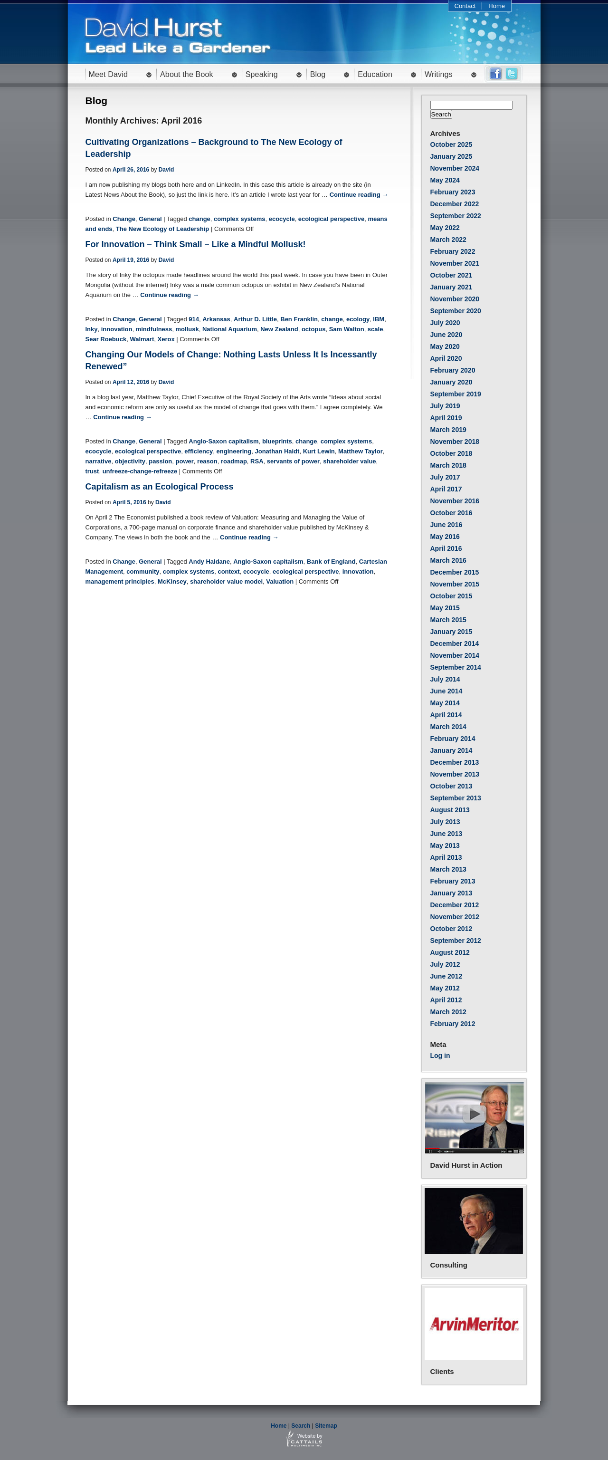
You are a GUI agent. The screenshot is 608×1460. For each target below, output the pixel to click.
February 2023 (452, 192)
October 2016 (451, 513)
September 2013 (455, 798)
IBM (378, 319)
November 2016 (455, 501)
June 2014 (446, 691)
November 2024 (455, 168)
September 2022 (455, 216)
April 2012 (446, 1000)
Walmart (142, 339)
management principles (120, 581)
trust (92, 471)
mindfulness (154, 329)
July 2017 (445, 477)
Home (496, 6)
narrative (99, 461)
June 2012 (446, 976)
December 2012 (454, 905)
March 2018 (448, 465)
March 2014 (448, 726)
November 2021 (455, 263)
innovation (117, 329)
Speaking (262, 74)
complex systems (239, 218)
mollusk (187, 329)
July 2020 (445, 323)
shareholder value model (226, 581)
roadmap (234, 461)
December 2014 (454, 643)
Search (300, 1425)
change (199, 218)
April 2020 (446, 358)
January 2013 (451, 893)
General (150, 218)
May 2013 (445, 845)
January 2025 (451, 156)
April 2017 (446, 489)
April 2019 (446, 418)
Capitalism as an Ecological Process (160, 486)
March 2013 (448, 869)
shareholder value (349, 461)
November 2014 (455, 655)
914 (194, 319)
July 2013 (445, 822)
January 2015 (451, 631)
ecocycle (282, 218)
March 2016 (448, 560)
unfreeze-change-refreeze (140, 471)
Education (375, 74)
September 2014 (455, 667)
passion (160, 461)
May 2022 (445, 227)
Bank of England (331, 561)
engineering (234, 451)
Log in (440, 1055)
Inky (92, 329)
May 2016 (445, 536)
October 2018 (451, 453)
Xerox (165, 339)
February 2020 (452, 370)
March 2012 (448, 1012)
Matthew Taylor (360, 451)
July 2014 (445, 679)
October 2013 (451, 786)
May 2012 (445, 988)
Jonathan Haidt (277, 451)
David (166, 169)
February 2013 (452, 881)
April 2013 (446, 857)
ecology (358, 319)
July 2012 (445, 964)
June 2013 (446, 833)
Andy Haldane (209, 561)
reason (207, 461)
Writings (439, 74)
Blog (318, 74)
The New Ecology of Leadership (162, 228)
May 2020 (445, 346)
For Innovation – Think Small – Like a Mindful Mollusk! (196, 244)
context (228, 571)
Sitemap (326, 1425)
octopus (314, 329)
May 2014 (445, 703)
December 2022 (454, 204)
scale (375, 329)
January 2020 (451, 382)
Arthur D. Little (255, 319)
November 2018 (455, 441)
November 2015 (455, 584)
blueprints (277, 441)
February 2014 (452, 738)
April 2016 (446, 548)
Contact (465, 6)
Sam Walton (346, 329)
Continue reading (359, 194)
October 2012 (451, 928)
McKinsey (172, 581)
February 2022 (452, 251)
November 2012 (455, 917)
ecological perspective (331, 218)
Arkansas (216, 319)
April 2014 (446, 715)
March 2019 (448, 429)
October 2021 (451, 275)
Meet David (108, 74)
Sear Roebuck (106, 339)
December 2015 (454, 572)
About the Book (186, 74)
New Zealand (279, 329)
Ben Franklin (299, 319)
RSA (256, 461)
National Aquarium (229, 329)
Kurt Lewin (319, 451)
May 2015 (445, 608)
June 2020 (446, 334)
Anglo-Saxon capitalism (223, 441)
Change (124, 218)
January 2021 (451, 287)
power (185, 461)
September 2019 (455, 394)
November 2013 (455, 774)
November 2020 (455, 299)
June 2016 (446, 524)
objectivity (130, 461)
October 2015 (451, 596)
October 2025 (451, 144)
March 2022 (448, 239)
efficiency (198, 451)
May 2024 (445, 180)
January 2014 (451, 750)
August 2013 (450, 810)
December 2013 (454, 762)
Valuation (280, 581)
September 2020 (455, 311)
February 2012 (452, 1024)
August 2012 (450, 952)
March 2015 (448, 620)
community (142, 571)
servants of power (293, 461)
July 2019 (445, 406)
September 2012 (455, 940)
